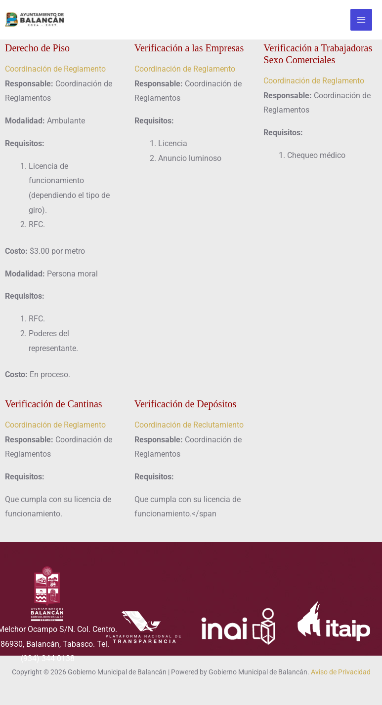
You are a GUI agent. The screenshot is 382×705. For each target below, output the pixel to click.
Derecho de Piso (37, 47)
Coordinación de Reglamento (55, 69)
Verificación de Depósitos (185, 403)
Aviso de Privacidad (341, 672)
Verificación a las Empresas (189, 47)
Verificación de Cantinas (53, 403)
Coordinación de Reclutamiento (189, 425)
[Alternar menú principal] (361, 20)
